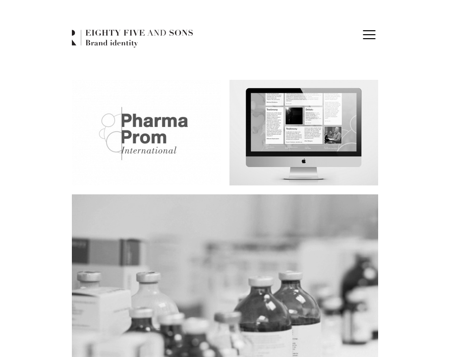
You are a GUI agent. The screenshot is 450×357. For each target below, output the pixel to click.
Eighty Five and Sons (132, 39)
